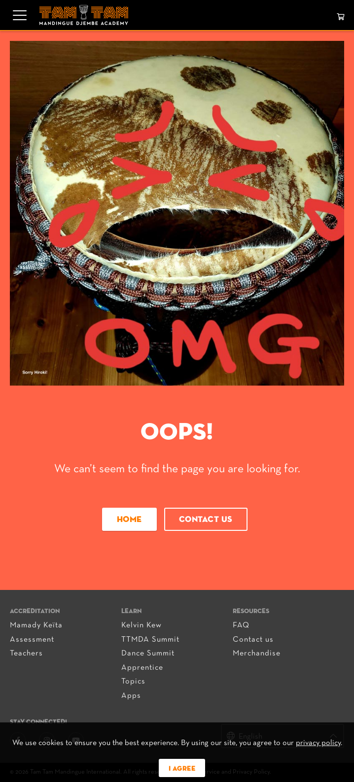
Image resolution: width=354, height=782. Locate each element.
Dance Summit (148, 653)
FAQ (241, 625)
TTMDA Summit (150, 639)
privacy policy (318, 743)
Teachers (26, 653)
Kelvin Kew (141, 625)
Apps (131, 695)
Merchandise (257, 653)
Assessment (32, 639)
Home (129, 520)
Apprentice (142, 667)
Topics (133, 681)
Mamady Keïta (36, 625)
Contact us (206, 520)
